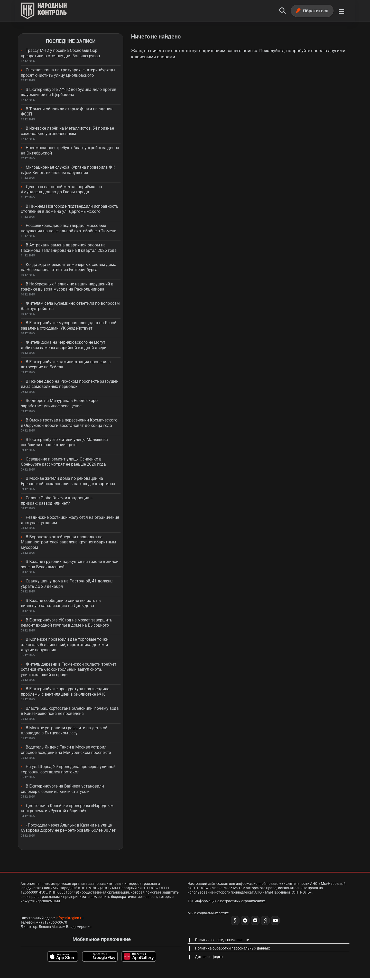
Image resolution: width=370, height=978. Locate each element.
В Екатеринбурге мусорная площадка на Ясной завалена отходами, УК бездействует (68, 325)
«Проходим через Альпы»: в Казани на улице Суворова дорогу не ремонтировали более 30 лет (68, 828)
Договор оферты (209, 957)
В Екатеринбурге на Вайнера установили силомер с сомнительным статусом (62, 789)
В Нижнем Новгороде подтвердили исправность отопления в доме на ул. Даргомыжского (69, 209)
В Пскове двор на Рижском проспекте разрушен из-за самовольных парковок (69, 384)
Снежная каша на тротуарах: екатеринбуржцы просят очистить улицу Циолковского (68, 73)
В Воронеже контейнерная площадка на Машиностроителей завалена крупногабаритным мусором (68, 542)
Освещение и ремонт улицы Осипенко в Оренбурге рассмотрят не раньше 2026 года (63, 462)
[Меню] (341, 11)
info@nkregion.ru (70, 918)
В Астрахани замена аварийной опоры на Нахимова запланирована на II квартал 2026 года (69, 248)
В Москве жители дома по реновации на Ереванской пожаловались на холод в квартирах (68, 481)
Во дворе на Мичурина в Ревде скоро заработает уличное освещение (59, 403)
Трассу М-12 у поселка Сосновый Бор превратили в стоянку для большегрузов (60, 53)
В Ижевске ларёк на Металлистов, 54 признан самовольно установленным (67, 131)
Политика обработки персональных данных (232, 948)
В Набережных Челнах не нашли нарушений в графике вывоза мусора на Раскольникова (67, 287)
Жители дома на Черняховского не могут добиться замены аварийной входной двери (63, 345)
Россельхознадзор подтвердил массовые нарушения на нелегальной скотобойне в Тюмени (68, 228)
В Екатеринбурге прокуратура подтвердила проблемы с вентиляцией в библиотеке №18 (65, 691)
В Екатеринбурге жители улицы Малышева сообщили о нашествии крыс (64, 442)
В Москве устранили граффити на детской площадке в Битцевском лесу (64, 730)
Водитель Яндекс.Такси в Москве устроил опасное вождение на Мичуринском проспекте (66, 750)
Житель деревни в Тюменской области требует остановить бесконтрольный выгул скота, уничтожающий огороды (68, 669)
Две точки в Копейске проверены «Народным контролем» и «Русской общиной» (67, 808)
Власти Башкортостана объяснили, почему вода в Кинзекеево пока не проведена (70, 711)
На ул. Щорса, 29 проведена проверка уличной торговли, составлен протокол (68, 769)
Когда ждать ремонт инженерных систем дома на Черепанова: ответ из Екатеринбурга (68, 267)
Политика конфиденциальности (222, 940)
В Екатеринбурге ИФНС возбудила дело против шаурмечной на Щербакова (68, 92)
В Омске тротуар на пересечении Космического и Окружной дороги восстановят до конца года (69, 423)
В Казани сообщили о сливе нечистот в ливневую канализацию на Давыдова (61, 603)
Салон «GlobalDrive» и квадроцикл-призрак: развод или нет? (56, 500)
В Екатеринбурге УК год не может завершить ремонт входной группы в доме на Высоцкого (66, 623)
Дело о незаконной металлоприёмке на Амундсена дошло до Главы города (61, 189)
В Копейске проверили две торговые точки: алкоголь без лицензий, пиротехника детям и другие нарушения (65, 644)
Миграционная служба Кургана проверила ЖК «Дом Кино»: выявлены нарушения (68, 170)
